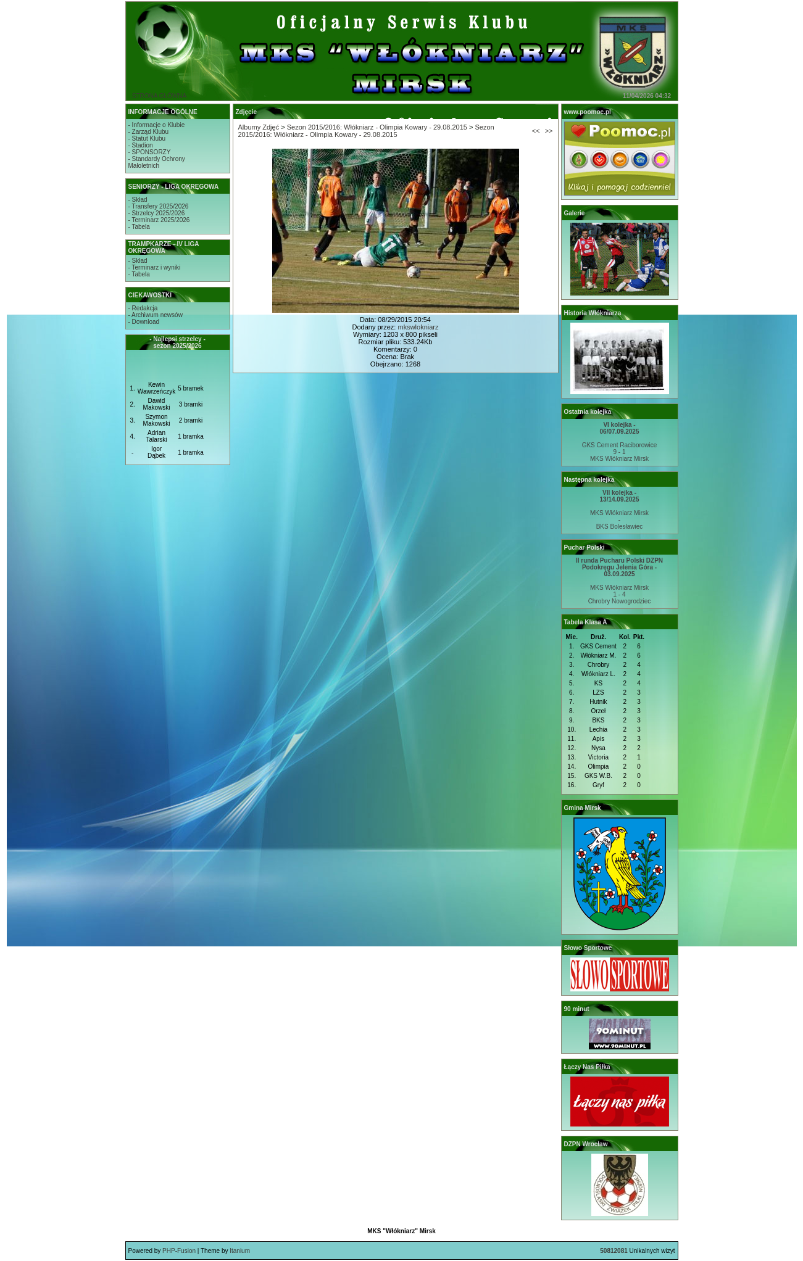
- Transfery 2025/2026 (158, 206)
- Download (144, 321)
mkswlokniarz (417, 327)
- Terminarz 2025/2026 (159, 220)
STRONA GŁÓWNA (159, 96)
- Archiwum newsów (155, 315)
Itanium (240, 1250)
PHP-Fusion (179, 1250)
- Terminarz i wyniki (154, 267)
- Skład (138, 199)
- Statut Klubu (147, 138)
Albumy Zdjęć (259, 127)
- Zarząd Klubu (148, 131)
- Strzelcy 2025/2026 (156, 213)
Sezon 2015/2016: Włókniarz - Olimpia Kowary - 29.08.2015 (377, 127)
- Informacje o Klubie (156, 125)
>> (549, 130)
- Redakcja (143, 308)
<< (536, 130)
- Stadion (140, 145)
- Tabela (139, 226)
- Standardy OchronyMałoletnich (156, 162)
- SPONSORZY (149, 152)
